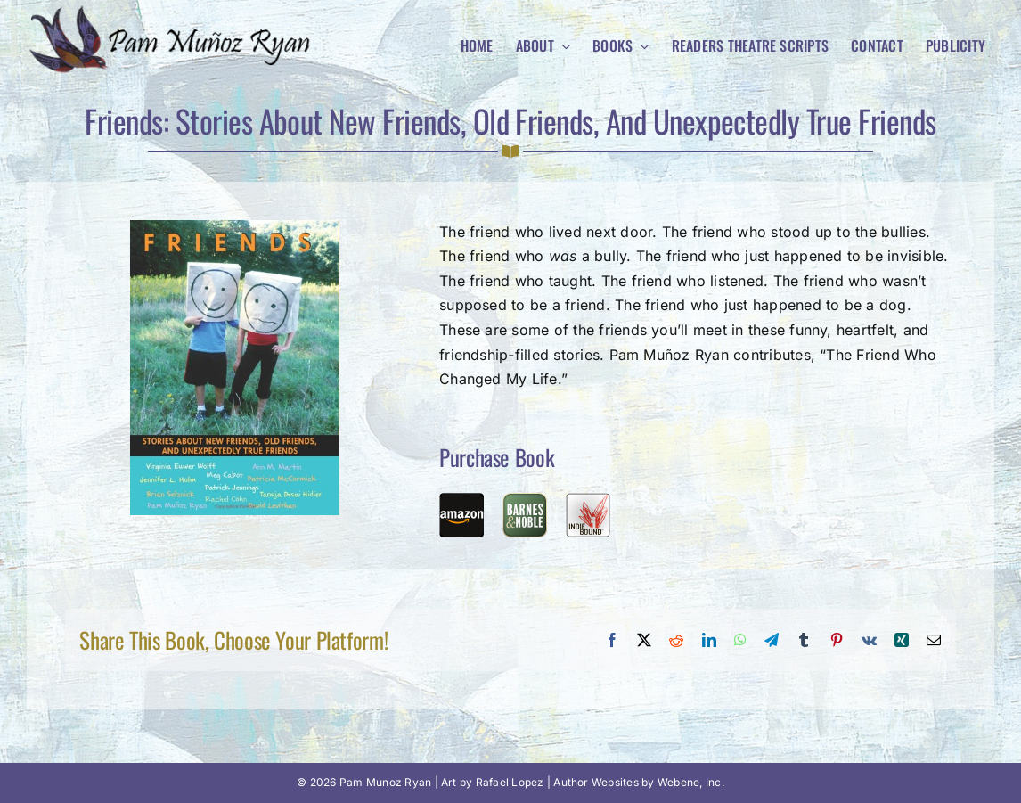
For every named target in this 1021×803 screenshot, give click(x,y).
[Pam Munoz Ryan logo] (175, 11)
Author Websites (596, 782)
